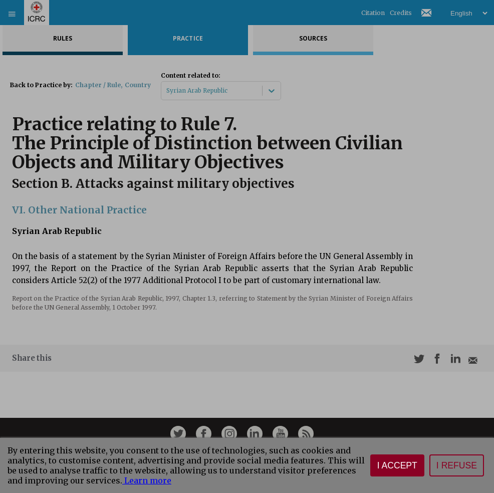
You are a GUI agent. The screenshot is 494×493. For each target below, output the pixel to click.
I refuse (456, 465)
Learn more (146, 480)
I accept (397, 465)
